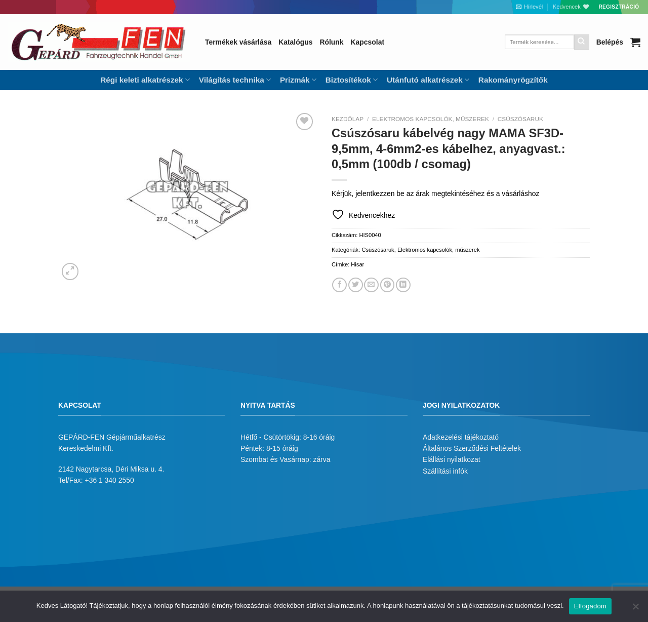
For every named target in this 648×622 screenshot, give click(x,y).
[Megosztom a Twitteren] (355, 285)
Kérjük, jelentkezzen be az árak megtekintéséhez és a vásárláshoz (435, 193)
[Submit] (581, 42)
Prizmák (298, 80)
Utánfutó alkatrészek (428, 80)
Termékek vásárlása (238, 42)
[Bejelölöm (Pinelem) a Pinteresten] (387, 285)
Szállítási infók (445, 471)
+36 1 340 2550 (109, 480)
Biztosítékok (352, 80)
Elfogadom (590, 606)
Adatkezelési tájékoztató (461, 437)
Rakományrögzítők (513, 79)
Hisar (357, 264)
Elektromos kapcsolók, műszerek (430, 119)
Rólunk (331, 42)
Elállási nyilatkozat (451, 459)
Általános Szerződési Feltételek (472, 448)
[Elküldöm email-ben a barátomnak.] (371, 285)
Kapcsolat (367, 42)
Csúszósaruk (520, 119)
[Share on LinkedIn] (403, 285)
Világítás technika (235, 80)
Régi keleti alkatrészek (144, 80)
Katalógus (295, 42)
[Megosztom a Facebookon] (339, 285)
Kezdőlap (347, 119)
